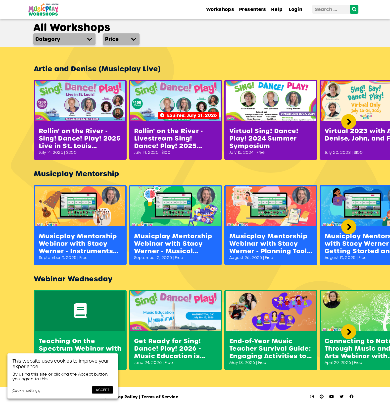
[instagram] (312, 397)
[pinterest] (322, 397)
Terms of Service (158, 397)
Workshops (220, 9)
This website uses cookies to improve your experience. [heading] (60, 363)
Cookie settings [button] (26, 391)
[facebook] (351, 397)
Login (295, 9)
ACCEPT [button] (102, 390)
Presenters (252, 9)
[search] (354, 9)
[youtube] (331, 397)
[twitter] (341, 397)
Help (277, 9)
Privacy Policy (121, 397)
